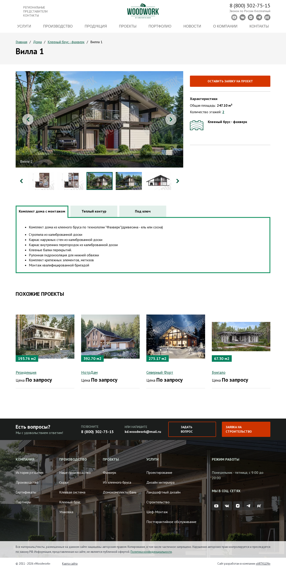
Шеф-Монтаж (157, 512)
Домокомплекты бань (120, 492)
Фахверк (109, 472)
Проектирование (159, 472)
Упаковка (66, 512)
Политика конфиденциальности (151, 552)
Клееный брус (69, 502)
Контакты (259, 26)
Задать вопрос (187, 429)
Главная (21, 42)
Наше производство (75, 472)
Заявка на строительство (239, 429)
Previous (28, 119)
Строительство (158, 502)
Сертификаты (26, 492)
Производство (58, 26)
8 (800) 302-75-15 (249, 5)
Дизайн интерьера (160, 482)
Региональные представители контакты (35, 11)
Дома (37, 42)
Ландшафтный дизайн (163, 492)
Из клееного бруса (117, 482)
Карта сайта (70, 564)
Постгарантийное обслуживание (171, 521)
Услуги (24, 26)
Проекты (128, 26)
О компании (225, 26)
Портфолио (160, 26)
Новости (192, 26)
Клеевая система (72, 492)
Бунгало (218, 372)
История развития (29, 472)
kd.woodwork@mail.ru (143, 431)
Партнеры (23, 502)
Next (171, 119)
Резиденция (26, 372)
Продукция (96, 26)
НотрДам (89, 372)
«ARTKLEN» (263, 564)
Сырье (64, 482)
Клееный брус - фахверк (66, 42)
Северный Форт (159, 372)
